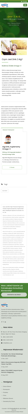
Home (9, 23)
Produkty (5, 392)
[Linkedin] (5, 322)
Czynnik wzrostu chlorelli (7, 271)
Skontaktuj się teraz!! (14, 294)
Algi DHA (4, 190)
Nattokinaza (20, 271)
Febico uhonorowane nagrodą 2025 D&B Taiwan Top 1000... (13, 363)
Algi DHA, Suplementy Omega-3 (11, 148)
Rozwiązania (6, 389)
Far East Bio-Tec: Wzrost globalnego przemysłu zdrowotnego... (12, 355)
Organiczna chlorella (15, 269)
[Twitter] (3, 322)
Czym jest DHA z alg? (14, 25)
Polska (25, 1)
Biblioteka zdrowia (15, 23)
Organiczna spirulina (7, 269)
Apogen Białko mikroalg (11, 273)
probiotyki (5, 273)
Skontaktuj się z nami (9, 274)
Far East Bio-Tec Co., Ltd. (16, 408)
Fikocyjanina (15, 271)
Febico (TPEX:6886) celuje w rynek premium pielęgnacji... (11, 371)
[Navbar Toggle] (25, 5)
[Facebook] (1, 322)
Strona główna (7, 386)
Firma (4, 395)
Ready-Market (20, 411)
